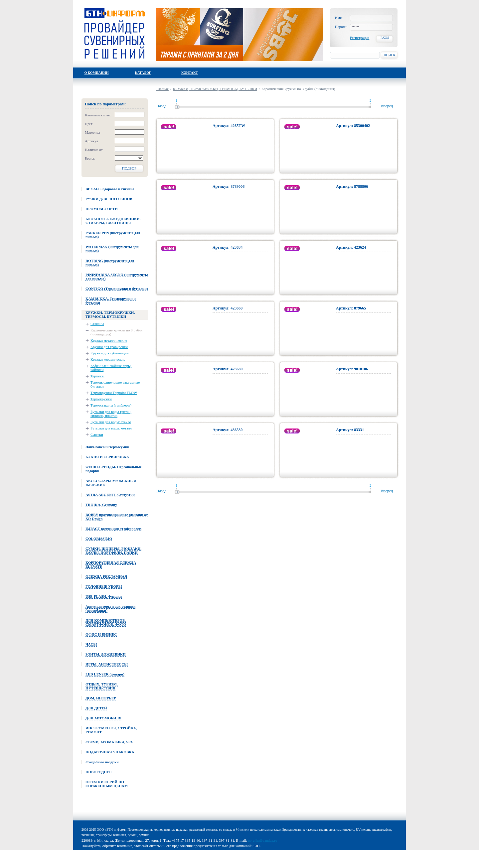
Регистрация (359, 38)
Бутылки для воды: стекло (110, 422)
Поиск (389, 55)
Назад (161, 106)
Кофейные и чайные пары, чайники (110, 368)
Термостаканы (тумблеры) (110, 405)
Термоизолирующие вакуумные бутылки (115, 384)
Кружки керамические (107, 359)
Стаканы (97, 324)
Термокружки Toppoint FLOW (113, 393)
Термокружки (101, 399)
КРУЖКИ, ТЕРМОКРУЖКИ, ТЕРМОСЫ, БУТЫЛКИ (215, 89)
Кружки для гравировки (109, 347)
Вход (385, 38)
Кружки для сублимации (109, 353)
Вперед (387, 106)
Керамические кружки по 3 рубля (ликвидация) (116, 332)
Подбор (129, 168)
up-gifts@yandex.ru (262, 840)
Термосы (97, 376)
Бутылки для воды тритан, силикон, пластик (110, 414)
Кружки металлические (108, 340)
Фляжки (96, 434)
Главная (162, 89)
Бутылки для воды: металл (111, 428)
